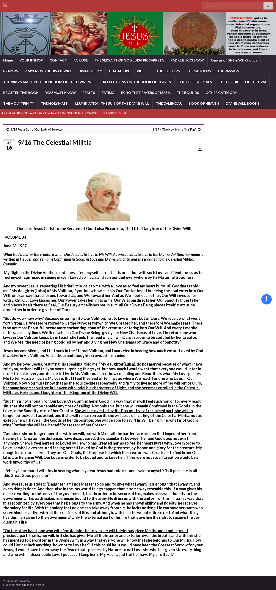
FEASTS (89, 92)
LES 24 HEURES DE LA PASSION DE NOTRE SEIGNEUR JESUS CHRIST (50, 113)
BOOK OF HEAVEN (203, 103)
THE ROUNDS (188, 92)
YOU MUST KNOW (60, 92)
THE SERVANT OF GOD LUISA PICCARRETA (129, 60)
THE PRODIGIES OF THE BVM (242, 82)
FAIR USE (81, 60)
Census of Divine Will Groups (234, 60)
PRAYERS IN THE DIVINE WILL (48, 71)
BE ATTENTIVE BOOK (21, 92)
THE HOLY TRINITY (18, 103)
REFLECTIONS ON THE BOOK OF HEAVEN (137, 82)
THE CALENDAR (169, 103)
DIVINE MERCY (90, 71)
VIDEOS (143, 71)
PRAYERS (10, 71)
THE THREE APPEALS (195, 82)
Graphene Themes (33, 584)
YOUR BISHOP (31, 60)
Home (8, 60)
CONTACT (58, 60)
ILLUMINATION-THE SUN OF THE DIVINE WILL (111, 103)
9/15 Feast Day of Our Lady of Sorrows (37, 129)
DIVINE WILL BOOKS (242, 103)
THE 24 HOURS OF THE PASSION (213, 71)
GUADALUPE (119, 71)
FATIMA (108, 92)
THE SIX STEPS (168, 71)
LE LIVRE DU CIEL (114, 113)
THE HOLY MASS (54, 103)
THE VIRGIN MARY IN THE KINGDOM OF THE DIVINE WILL (49, 82)
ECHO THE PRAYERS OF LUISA (145, 92)
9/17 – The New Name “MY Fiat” (174, 129)
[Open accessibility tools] (266, 299)
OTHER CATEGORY (221, 92)
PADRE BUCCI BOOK (187, 60)
